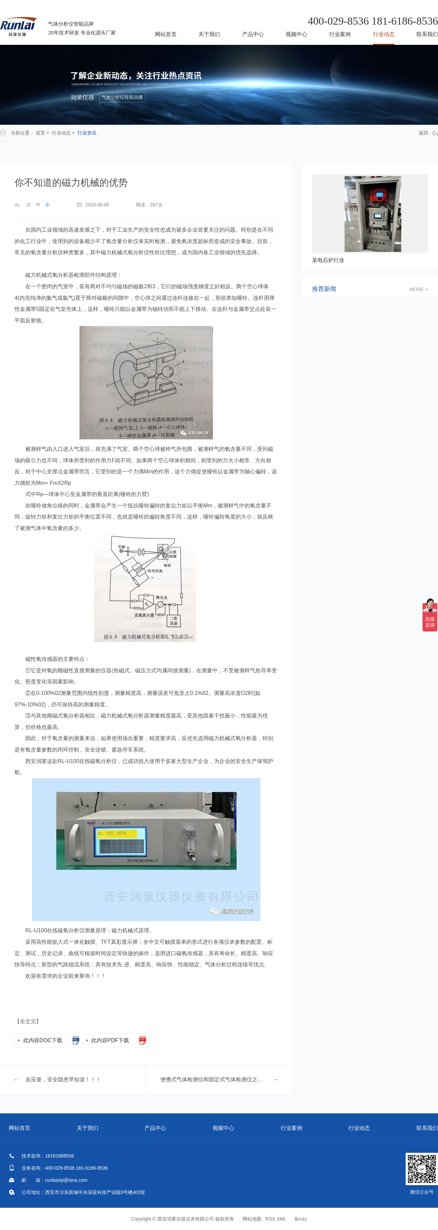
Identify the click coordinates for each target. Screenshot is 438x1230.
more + (419, 289)
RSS (270, 1219)
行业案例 (340, 34)
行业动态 (384, 34)
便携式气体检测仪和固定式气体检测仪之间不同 (213, 1079)
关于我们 (209, 34)
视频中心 (296, 34)
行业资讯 (86, 133)
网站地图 (252, 1219)
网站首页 (166, 34)
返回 (428, 133)
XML (281, 1219)
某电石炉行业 (328, 260)
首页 (40, 133)
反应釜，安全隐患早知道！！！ (63, 1079)
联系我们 (427, 34)
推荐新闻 (324, 289)
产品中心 (253, 34)
